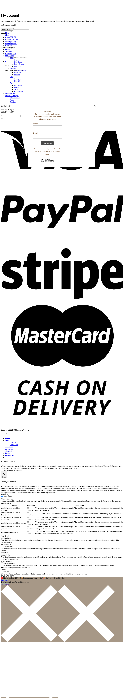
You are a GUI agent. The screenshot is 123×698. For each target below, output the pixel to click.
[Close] (94, 105)
